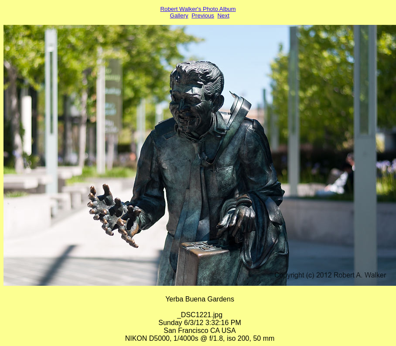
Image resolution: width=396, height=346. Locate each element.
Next (223, 15)
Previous (202, 15)
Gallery (179, 15)
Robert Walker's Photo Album (198, 9)
